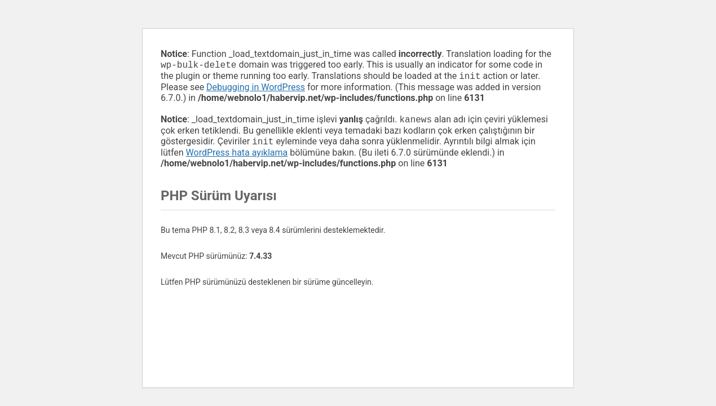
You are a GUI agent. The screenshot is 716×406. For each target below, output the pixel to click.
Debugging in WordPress (255, 89)
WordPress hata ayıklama (237, 157)
